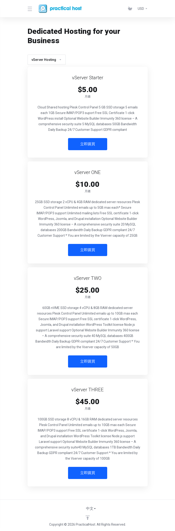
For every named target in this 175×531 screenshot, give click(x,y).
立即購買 (87, 144)
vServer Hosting (46, 60)
